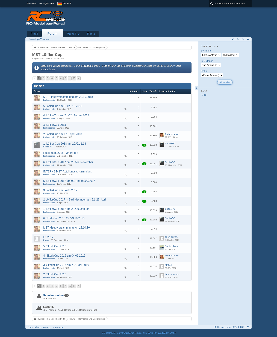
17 (74, 78)
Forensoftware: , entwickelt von (138, 333)
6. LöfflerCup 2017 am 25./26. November (68, 162)
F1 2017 (48, 237)
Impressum (58, 327)
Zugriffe (153, 91)
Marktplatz (73, 33)
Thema (37, 91)
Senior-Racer (172, 246)
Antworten (134, 91)
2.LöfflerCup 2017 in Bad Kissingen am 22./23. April (74, 199)
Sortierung (206, 50)
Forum (52, 33)
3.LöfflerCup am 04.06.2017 (60, 190)
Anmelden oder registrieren (41, 3)
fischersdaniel (49, 100)
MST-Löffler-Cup (47, 54)
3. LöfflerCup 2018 (54, 124)
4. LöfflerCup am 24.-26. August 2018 (66, 115)
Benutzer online (53, 295)
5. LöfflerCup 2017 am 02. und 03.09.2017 (69, 180)
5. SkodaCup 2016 (54, 246)
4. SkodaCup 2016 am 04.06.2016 (64, 255)
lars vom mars (172, 274)
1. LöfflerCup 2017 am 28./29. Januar (66, 208)
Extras (91, 33)
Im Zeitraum (207, 61)
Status (204, 71)
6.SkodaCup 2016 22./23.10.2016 (63, 218)
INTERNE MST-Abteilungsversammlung (67, 171)
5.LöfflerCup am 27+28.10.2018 (62, 106)
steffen (168, 265)
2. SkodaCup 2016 (54, 274)
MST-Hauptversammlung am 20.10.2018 (68, 96)
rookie (204, 95)
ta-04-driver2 (171, 237)
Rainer (46, 240)
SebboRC (47, 147)
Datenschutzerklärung (39, 327)
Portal (34, 33)
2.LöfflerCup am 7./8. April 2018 (62, 134)
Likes (144, 91)
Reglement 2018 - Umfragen (60, 152)
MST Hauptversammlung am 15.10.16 (66, 227)
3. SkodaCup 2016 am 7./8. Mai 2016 (66, 264)
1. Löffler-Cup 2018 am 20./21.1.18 (64, 143)
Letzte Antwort (166, 91)
